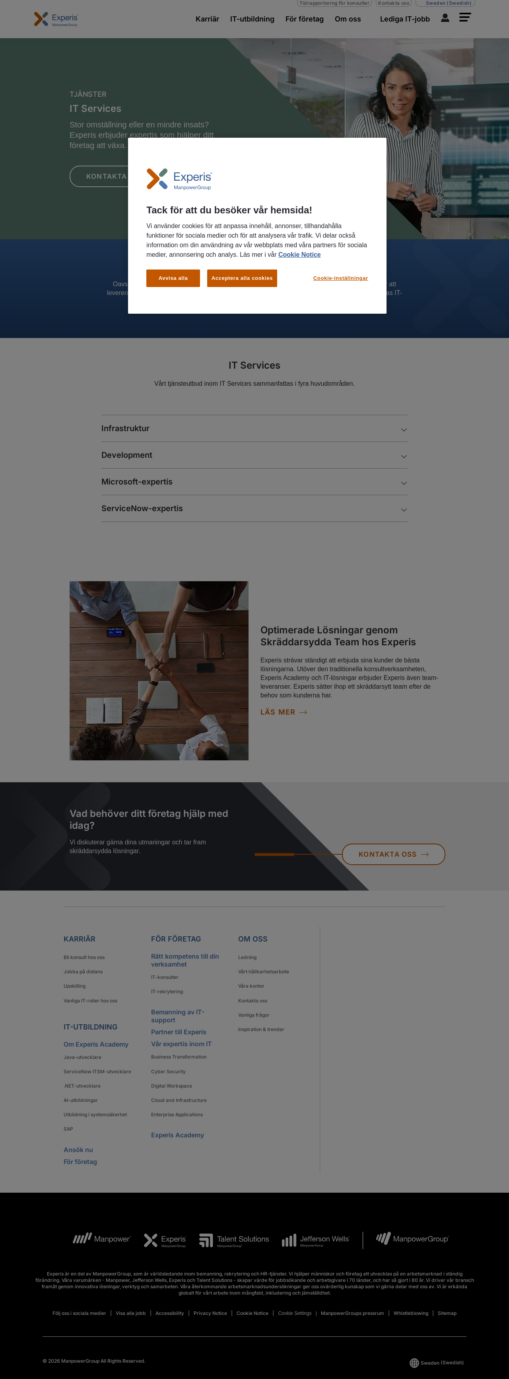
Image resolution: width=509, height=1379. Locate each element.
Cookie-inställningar (340, 278)
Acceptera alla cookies (242, 278)
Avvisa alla (173, 278)
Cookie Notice (299, 254)
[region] (257, 226)
